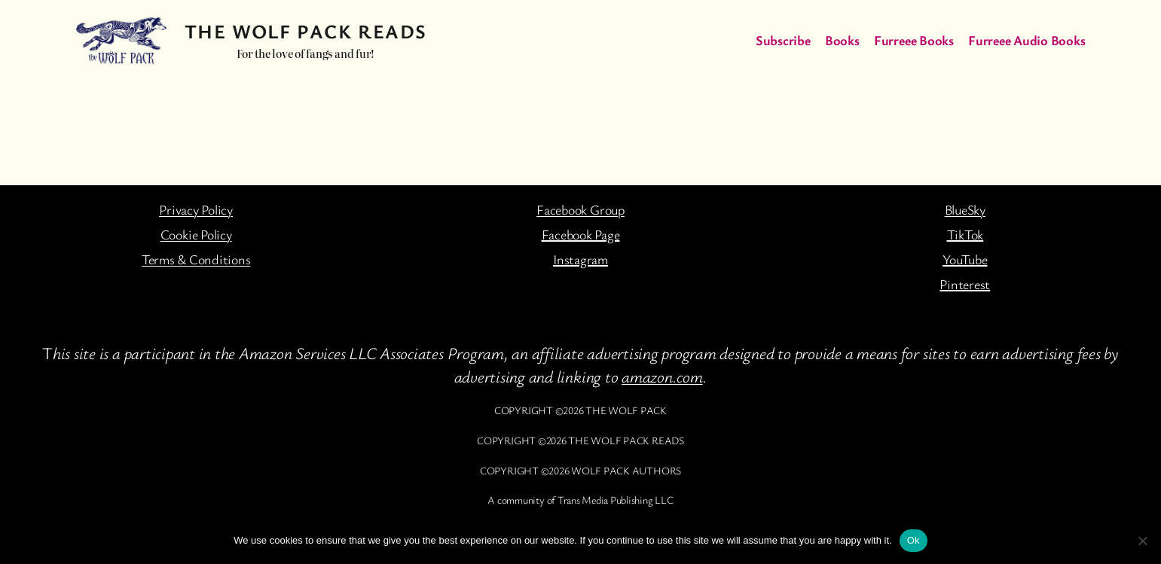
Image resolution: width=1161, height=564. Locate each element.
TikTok (965, 234)
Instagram (580, 259)
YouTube (965, 259)
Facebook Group (580, 209)
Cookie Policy (196, 234)
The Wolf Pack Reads (306, 31)
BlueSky (965, 209)
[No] (1142, 540)
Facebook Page (581, 234)
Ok (913, 540)
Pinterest (964, 284)
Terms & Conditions (196, 259)
